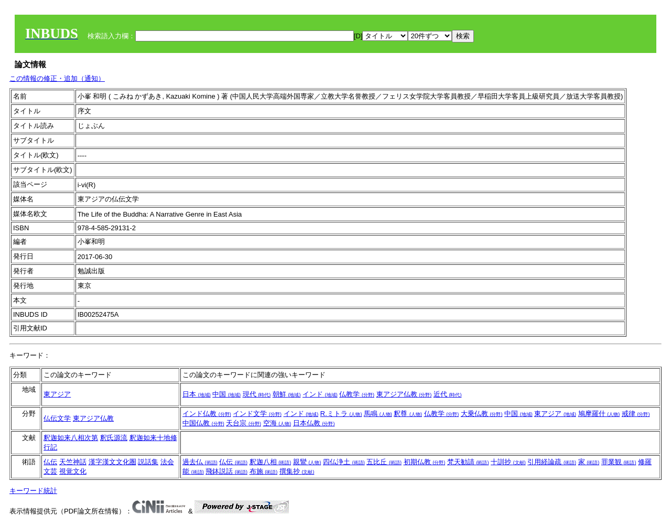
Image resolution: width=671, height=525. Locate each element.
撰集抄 (297, 471)
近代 (448, 394)
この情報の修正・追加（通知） (57, 78)
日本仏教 (314, 423)
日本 (196, 394)
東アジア (57, 394)
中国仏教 (203, 423)
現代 (257, 394)
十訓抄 (508, 462)
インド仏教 (206, 413)
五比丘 (384, 462)
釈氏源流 (113, 438)
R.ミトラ (341, 413)
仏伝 (50, 462)
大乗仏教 (482, 413)
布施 (264, 471)
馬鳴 (378, 413)
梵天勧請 (468, 462)
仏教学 (356, 394)
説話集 (148, 462)
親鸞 (307, 462)
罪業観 (618, 462)
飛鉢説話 (226, 471)
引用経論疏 (551, 462)
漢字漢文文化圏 (112, 462)
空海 (277, 423)
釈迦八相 (270, 462)
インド (320, 394)
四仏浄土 (344, 462)
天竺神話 (72, 462)
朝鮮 (287, 394)
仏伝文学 (57, 418)
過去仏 (200, 462)
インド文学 (257, 413)
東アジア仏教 (404, 394)
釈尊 (408, 413)
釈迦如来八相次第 (71, 438)
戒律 (636, 413)
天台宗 (243, 423)
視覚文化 (72, 471)
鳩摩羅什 (599, 413)
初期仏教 (425, 462)
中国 (226, 394)
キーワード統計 (33, 491)
